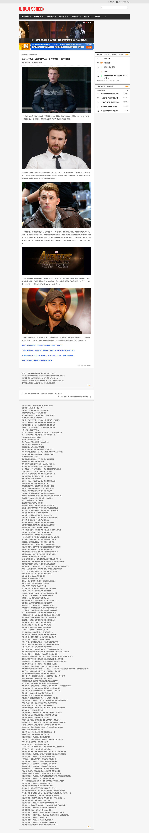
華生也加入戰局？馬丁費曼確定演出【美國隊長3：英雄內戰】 (42, 691)
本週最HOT (101, 86)
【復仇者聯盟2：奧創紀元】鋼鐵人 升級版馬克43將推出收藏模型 (43, 813)
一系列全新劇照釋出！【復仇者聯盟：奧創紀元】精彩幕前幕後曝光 (43, 791)
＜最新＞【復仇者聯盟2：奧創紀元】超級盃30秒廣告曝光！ (41, 795)
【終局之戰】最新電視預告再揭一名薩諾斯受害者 (38, 454)
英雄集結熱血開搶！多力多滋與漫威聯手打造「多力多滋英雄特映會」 (44, 708)
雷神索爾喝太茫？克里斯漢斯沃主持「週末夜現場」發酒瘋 (40, 769)
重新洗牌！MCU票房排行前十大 (32, 408)
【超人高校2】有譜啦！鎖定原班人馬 (34, 586)
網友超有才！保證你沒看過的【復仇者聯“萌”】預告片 (39, 788)
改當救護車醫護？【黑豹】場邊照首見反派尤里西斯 (38, 564)
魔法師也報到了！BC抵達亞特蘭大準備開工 (36, 527)
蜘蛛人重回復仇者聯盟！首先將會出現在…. (38, 360)
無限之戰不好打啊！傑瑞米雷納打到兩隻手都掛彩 (38, 522)
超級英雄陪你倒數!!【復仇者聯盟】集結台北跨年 (37, 810)
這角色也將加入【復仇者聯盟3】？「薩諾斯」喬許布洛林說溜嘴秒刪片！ (45, 566)
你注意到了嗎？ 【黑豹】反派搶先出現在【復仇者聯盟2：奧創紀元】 (44, 722)
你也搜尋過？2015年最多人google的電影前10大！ (38, 622)
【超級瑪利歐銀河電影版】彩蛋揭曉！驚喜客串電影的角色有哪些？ (43, 376)
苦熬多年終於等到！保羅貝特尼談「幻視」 (35, 717)
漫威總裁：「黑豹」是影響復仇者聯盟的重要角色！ (38, 620)
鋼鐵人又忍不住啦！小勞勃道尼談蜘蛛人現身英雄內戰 (42, 345)
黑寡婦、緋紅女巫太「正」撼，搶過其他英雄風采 (38, 705)
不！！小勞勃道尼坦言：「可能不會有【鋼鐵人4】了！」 (40, 613)
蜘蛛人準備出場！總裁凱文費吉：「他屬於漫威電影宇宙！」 (41, 642)
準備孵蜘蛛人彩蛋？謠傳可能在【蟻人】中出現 (37, 678)
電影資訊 (25, 16)
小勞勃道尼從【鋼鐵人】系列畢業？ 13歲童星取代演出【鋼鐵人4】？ (44, 805)
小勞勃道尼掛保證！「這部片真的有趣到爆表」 (37, 749)
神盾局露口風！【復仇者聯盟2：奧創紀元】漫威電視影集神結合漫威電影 (45, 815)
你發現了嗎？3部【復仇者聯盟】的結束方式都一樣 (38, 464)
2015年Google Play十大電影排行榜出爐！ (36, 630)
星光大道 (37, 16)
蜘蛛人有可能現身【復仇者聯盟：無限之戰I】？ (37, 800)
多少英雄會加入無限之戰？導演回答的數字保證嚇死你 (39, 610)
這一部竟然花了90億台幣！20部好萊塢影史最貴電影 (39, 588)
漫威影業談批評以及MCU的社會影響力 (34, 413)
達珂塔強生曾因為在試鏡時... (110, 111)
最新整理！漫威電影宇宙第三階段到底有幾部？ (37, 603)
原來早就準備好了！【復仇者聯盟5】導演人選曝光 (38, 415)
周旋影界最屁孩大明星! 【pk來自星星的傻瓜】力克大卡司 (43, 393)
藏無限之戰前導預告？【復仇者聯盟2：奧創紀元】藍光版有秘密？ (43, 659)
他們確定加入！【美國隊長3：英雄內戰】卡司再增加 (39, 764)
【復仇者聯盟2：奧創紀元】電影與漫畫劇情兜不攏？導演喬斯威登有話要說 (46, 776)
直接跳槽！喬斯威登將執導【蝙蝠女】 (34, 557)
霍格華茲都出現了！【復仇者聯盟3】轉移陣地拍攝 (38, 544)
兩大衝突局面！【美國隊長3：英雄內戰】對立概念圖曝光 (40, 654)
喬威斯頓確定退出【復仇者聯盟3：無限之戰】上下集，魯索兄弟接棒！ (48, 355)
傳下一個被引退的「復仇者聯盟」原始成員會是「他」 (39, 435)
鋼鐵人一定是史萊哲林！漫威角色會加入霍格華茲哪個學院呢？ (42, 569)
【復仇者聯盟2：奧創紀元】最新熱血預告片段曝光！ (39, 756)
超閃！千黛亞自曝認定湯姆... (110, 94)
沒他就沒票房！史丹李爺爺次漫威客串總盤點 (36, 591)
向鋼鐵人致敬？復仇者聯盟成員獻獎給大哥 (35, 735)
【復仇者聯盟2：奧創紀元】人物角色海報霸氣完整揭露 (40, 761)
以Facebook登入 (123, 2)
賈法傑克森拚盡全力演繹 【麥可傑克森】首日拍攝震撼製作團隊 (78, 40)
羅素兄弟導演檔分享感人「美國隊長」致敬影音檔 (38, 459)
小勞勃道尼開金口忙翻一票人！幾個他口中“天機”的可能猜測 (41, 774)
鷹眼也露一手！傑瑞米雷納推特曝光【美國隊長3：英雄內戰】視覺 (43, 676)
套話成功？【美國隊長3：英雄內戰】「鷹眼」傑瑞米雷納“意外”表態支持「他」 (47, 657)
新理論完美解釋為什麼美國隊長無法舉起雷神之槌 (38, 486)
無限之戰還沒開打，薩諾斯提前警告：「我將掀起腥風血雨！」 (42, 649)
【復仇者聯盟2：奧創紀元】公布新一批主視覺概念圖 (39, 808)
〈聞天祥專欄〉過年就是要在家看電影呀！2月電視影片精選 (41, 615)
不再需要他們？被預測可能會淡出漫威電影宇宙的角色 (39, 635)
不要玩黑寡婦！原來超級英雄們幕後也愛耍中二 (37, 647)
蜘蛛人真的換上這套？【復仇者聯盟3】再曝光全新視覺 (40, 518)
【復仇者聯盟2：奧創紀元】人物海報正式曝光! (37, 783)
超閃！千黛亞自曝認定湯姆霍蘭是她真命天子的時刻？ (39, 373)
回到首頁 (111, 2)
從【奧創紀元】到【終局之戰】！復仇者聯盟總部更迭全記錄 (41, 469)
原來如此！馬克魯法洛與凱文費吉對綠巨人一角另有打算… (40, 510)
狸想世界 (107, 59)
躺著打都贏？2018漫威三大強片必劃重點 (35, 513)
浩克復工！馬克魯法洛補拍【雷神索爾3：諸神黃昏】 (39, 542)
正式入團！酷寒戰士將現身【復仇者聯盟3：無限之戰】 (40, 593)
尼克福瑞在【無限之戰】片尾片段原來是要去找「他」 (39, 474)
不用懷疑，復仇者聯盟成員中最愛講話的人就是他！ (38, 493)
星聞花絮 (50, 16)
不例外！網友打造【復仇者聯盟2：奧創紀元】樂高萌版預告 (41, 725)
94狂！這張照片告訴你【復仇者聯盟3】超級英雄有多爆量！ (41, 537)
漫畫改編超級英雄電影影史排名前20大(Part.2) (37, 484)
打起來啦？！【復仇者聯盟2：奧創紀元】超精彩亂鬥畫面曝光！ (42, 739)
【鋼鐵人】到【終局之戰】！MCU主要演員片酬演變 (38, 427)
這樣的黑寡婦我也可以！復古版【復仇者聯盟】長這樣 (39, 664)
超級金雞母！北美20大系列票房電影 (33, 576)
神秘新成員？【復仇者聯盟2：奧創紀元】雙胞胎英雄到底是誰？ (42, 727)
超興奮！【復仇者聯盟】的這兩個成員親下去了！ (38, 549)
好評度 (121, 54)
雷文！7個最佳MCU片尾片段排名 (32, 501)
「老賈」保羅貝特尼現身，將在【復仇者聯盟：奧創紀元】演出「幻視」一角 (46, 793)
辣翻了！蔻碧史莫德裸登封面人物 (33, 730)
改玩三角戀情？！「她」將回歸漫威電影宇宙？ (37, 574)
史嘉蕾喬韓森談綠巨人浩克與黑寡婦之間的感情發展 (38, 525)
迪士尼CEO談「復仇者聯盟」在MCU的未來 (35, 442)
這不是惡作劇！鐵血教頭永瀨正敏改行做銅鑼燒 (73, 397)
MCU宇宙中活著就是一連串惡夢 (32, 418)
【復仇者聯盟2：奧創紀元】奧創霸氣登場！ (36, 737)
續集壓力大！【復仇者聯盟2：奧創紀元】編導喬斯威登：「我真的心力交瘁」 (47, 686)
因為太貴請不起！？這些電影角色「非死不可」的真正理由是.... (42, 530)
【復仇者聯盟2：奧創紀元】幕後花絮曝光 (35, 817)
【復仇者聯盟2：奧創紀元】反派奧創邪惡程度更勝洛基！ (40, 803)
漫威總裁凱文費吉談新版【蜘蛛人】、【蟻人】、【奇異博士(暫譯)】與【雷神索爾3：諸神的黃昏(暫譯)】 (56, 669)
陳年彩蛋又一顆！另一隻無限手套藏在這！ (35, 520)
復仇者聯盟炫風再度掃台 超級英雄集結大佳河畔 (37, 786)
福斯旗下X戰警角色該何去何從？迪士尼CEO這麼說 (38, 488)
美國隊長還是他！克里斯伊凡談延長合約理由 (36, 535)
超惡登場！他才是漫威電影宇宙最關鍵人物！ (36, 598)
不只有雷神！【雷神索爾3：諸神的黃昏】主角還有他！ (40, 637)
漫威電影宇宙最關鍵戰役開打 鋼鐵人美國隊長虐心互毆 (39, 608)
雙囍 (105, 71)
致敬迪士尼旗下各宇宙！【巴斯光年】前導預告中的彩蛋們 (40, 420)
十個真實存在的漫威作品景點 (31, 437)
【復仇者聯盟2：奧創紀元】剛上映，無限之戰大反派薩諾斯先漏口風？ (48, 350)
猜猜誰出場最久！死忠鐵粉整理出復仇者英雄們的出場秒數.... (41, 644)
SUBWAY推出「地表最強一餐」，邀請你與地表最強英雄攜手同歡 (43, 747)
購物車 (98, 16)
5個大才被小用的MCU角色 (30, 430)
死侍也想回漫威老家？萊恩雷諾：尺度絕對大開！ (38, 515)
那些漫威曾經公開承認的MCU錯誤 (33, 447)
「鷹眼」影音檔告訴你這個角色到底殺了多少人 (37, 491)
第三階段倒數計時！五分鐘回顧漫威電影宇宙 (36, 625)
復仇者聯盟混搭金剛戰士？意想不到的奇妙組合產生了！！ (40, 825)
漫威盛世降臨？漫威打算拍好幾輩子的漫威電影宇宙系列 (40, 552)
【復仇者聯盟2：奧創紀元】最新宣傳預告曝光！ (37, 820)
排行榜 (86, 16)
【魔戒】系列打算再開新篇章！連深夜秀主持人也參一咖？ (40, 378)
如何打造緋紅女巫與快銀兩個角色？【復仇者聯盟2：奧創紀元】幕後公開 (45, 652)
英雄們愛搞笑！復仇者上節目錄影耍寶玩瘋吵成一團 (38, 732)
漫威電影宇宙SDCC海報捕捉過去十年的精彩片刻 (37, 498)
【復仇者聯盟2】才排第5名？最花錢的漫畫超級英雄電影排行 (41, 547)
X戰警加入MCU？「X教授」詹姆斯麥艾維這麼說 (37, 471)
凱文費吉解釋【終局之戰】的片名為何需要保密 (37, 466)
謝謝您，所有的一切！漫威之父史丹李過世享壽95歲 (38, 481)
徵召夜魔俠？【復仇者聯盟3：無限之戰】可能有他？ (39, 618)
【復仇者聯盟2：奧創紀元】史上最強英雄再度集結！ (39, 778)
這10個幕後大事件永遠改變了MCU (33, 440)
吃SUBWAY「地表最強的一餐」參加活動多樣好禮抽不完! (40, 683)
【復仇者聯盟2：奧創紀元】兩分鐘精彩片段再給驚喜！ (40, 822)
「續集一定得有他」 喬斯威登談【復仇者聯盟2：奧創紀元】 (41, 720)
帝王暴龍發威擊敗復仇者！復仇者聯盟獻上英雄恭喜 (38, 674)
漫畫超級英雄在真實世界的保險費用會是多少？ (37, 476)
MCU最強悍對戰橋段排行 (30, 457)
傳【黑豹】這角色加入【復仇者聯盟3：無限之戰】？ (39, 540)
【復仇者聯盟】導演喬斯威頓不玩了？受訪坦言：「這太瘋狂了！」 (43, 798)
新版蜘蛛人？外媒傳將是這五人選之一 (34, 710)
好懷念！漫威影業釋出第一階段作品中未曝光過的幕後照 (40, 508)
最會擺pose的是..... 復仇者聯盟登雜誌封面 (35, 744)
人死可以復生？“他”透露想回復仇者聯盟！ (35, 583)
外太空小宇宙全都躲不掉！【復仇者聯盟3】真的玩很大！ (40, 571)
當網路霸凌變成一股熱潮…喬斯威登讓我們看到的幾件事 (40, 681)
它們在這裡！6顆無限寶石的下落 (32, 579)
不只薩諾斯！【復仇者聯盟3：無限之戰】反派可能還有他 (40, 666)
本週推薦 (110, 86)
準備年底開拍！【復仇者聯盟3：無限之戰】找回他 (38, 605)
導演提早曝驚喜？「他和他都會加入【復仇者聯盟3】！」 (40, 600)
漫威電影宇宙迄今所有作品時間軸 (33, 503)
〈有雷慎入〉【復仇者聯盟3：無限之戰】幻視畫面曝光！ (40, 759)
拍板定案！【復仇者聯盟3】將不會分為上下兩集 (37, 596)
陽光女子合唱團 (109, 67)
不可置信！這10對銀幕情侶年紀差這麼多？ (36, 410)
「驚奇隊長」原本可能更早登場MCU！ (34, 462)
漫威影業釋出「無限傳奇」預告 (32, 445)
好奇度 (114, 54)
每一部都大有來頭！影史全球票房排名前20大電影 (38, 505)
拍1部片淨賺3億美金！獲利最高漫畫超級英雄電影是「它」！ (41, 559)
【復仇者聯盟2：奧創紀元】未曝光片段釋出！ (37, 639)
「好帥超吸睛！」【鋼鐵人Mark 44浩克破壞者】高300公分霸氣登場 (44, 661)
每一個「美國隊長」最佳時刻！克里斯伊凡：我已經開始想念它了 (43, 432)
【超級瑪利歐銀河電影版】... (110, 98)
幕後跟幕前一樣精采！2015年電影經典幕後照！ (37, 627)
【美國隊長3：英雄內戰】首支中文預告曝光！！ (37, 632)
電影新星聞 (33, 55)
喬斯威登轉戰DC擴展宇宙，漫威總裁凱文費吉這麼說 (39, 554)
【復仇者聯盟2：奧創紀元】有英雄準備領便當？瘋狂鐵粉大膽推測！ (44, 754)
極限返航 (107, 63)
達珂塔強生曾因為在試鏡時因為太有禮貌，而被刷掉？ (39, 383)
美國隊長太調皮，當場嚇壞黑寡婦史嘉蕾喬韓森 (37, 696)
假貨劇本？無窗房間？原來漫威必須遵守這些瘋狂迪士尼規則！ (42, 496)
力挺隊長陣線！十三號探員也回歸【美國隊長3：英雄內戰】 (41, 688)
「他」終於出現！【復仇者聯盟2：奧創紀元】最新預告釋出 (41, 771)
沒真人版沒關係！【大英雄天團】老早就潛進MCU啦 (38, 423)
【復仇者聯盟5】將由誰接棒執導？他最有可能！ (37, 406)
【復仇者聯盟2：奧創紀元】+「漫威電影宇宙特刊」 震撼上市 (42, 713)
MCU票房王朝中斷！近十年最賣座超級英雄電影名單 (38, 425)
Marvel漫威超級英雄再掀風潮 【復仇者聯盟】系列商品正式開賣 (43, 781)
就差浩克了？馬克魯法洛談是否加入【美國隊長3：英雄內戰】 (42, 671)
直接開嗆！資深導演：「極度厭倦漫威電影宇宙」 (38, 532)
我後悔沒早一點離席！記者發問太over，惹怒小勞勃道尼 (40, 698)
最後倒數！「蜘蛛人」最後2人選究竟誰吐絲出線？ (38, 693)
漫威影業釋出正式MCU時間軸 (31, 479)
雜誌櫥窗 (62, 16)
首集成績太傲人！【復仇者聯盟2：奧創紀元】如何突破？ (40, 715)
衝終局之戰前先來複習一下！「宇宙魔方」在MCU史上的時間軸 (42, 452)
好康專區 (75, 16)
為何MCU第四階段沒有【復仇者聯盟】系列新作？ (38, 449)
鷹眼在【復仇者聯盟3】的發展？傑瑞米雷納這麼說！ (39, 581)
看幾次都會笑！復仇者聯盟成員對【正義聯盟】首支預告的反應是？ (43, 561)
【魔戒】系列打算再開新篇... (110, 102)
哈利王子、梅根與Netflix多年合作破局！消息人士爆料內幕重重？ (43, 381)
